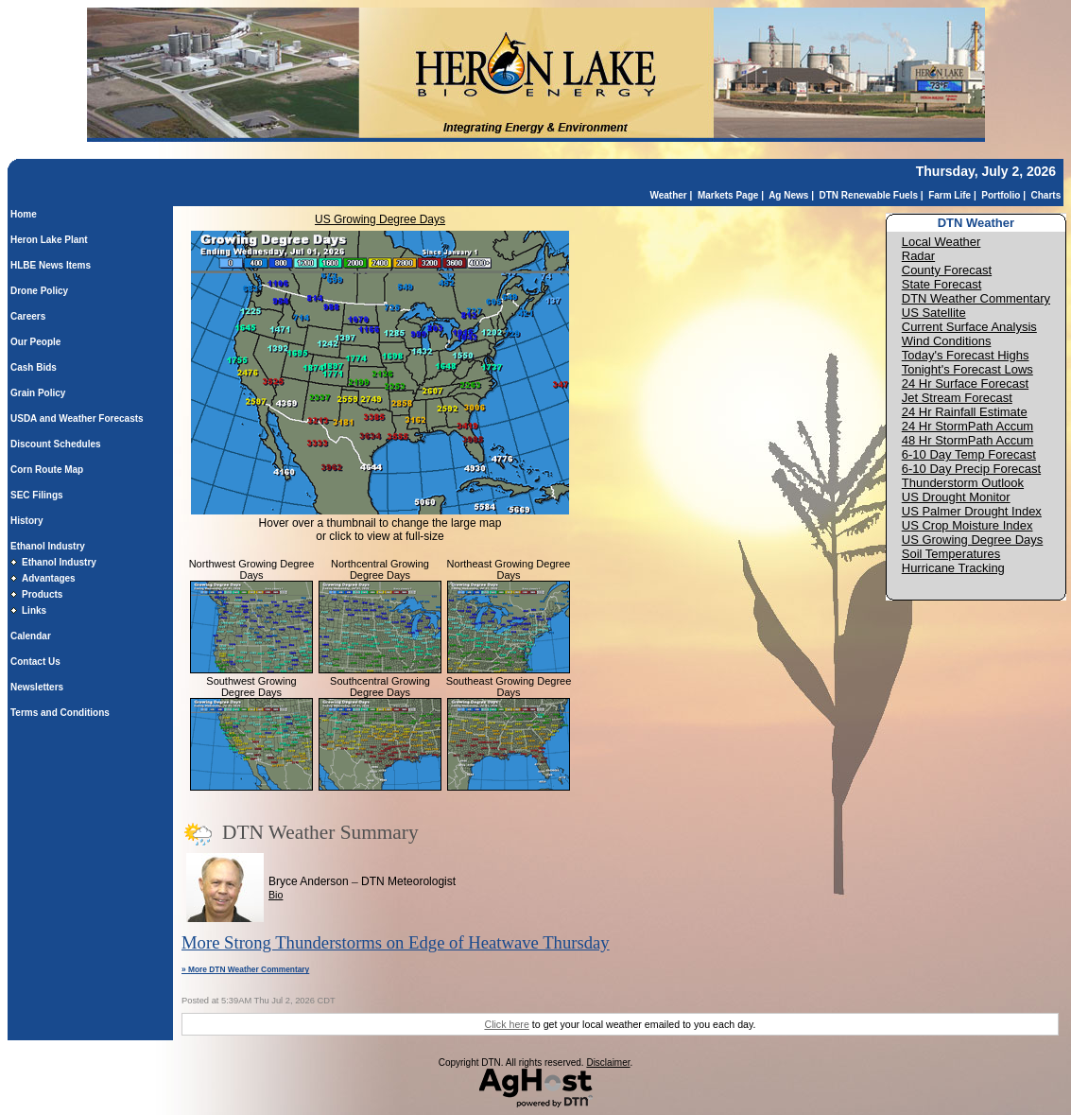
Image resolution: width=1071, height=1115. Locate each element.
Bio (275, 894)
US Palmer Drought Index (972, 511)
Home (23, 214)
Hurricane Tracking (953, 568)
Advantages (49, 578)
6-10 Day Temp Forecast (969, 454)
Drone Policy (39, 291)
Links (34, 610)
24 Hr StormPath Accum (967, 426)
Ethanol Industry (47, 546)
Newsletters (36, 687)
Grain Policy (37, 393)
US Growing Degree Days (380, 219)
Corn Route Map (46, 469)
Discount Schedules (55, 444)
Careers (27, 316)
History (26, 520)
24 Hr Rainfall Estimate (965, 412)
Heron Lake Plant (49, 240)
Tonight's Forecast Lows (967, 369)
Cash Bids (33, 367)
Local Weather (941, 242)
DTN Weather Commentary (976, 298)
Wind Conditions (947, 341)
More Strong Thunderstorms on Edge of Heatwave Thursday (395, 942)
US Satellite (934, 312)
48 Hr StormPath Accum (967, 440)
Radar (918, 256)
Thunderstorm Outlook (963, 483)
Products (42, 594)
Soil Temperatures (951, 554)
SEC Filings (36, 495)
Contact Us (35, 661)
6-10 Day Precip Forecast (971, 469)
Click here (506, 1024)
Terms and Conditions (60, 712)
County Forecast (947, 270)
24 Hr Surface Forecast (965, 383)
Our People (35, 342)
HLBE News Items (50, 265)
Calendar (30, 636)
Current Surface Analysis (969, 327)
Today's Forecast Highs (965, 355)
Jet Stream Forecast (957, 398)
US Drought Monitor (956, 497)
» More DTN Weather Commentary (245, 969)
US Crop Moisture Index (967, 525)
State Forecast (942, 284)
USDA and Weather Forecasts (77, 418)
